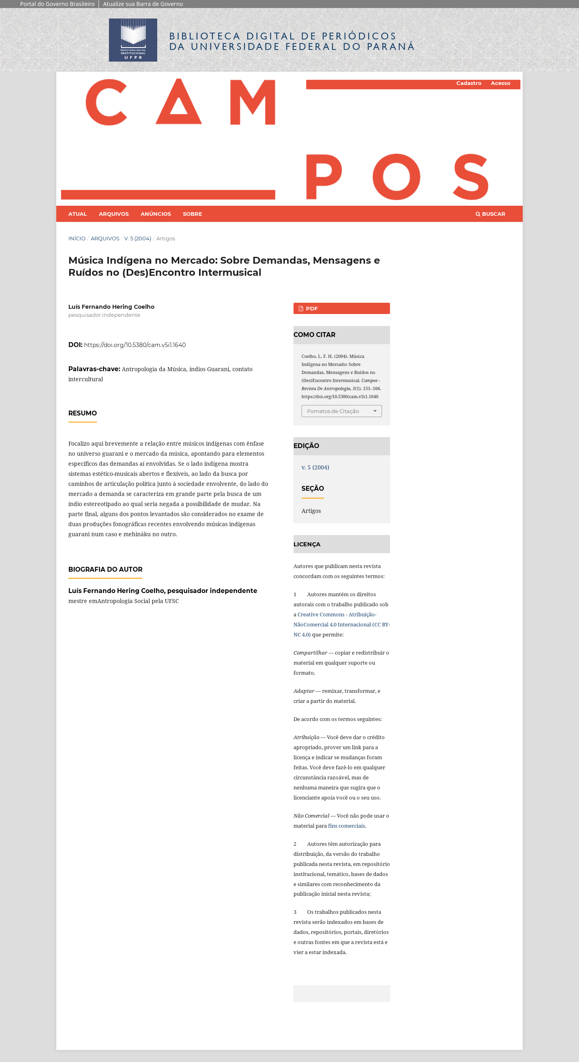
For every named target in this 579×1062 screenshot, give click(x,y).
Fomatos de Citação (333, 411)
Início (77, 238)
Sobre (192, 214)
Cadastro (469, 83)
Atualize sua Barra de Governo (143, 4)
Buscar (490, 214)
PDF (311, 308)
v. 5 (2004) (137, 238)
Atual (77, 214)
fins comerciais (346, 825)
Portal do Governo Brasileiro (57, 4)
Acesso (501, 83)
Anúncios (156, 214)
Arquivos (114, 214)
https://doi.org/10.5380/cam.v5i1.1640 (135, 345)
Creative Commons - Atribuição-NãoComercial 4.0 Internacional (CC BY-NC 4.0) (342, 624)
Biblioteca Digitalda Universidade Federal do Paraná (292, 41)
